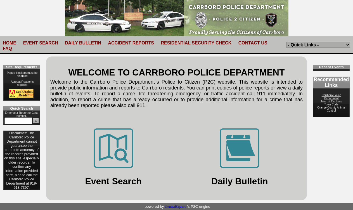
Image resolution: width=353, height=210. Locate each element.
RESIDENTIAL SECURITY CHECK (196, 43)
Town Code (331, 104)
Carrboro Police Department (331, 97)
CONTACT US (252, 43)
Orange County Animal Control (331, 109)
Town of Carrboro (331, 101)
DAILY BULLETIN (83, 43)
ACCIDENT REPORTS (131, 43)
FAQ (7, 48)
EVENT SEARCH (40, 43)
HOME (9, 43)
